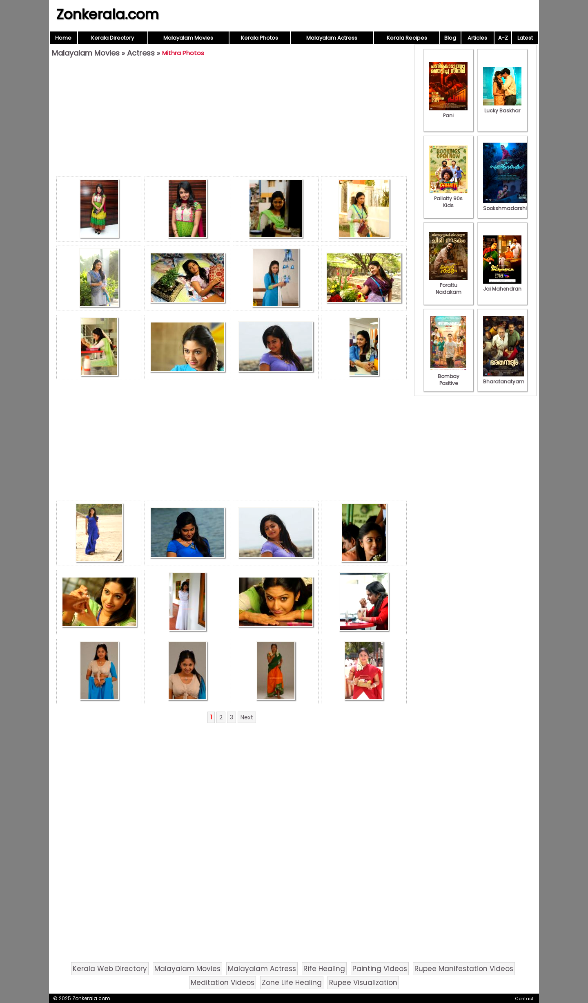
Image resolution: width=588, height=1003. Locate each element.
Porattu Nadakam (448, 285)
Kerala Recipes (407, 38)
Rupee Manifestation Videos (463, 969)
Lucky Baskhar (502, 107)
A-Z (503, 38)
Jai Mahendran (502, 285)
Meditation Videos (222, 982)
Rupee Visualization (363, 982)
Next (247, 717)
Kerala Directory (112, 38)
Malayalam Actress (331, 38)
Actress (141, 53)
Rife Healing (324, 969)
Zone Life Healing (292, 982)
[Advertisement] (231, 119)
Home (63, 38)
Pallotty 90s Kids (448, 198)
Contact (524, 998)
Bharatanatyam (503, 378)
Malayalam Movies (188, 38)
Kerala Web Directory (110, 969)
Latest (525, 38)
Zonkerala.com (107, 14)
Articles (477, 38)
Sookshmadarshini (507, 205)
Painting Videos (379, 969)
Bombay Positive (448, 376)
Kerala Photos (259, 38)
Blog (450, 38)
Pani (448, 112)
